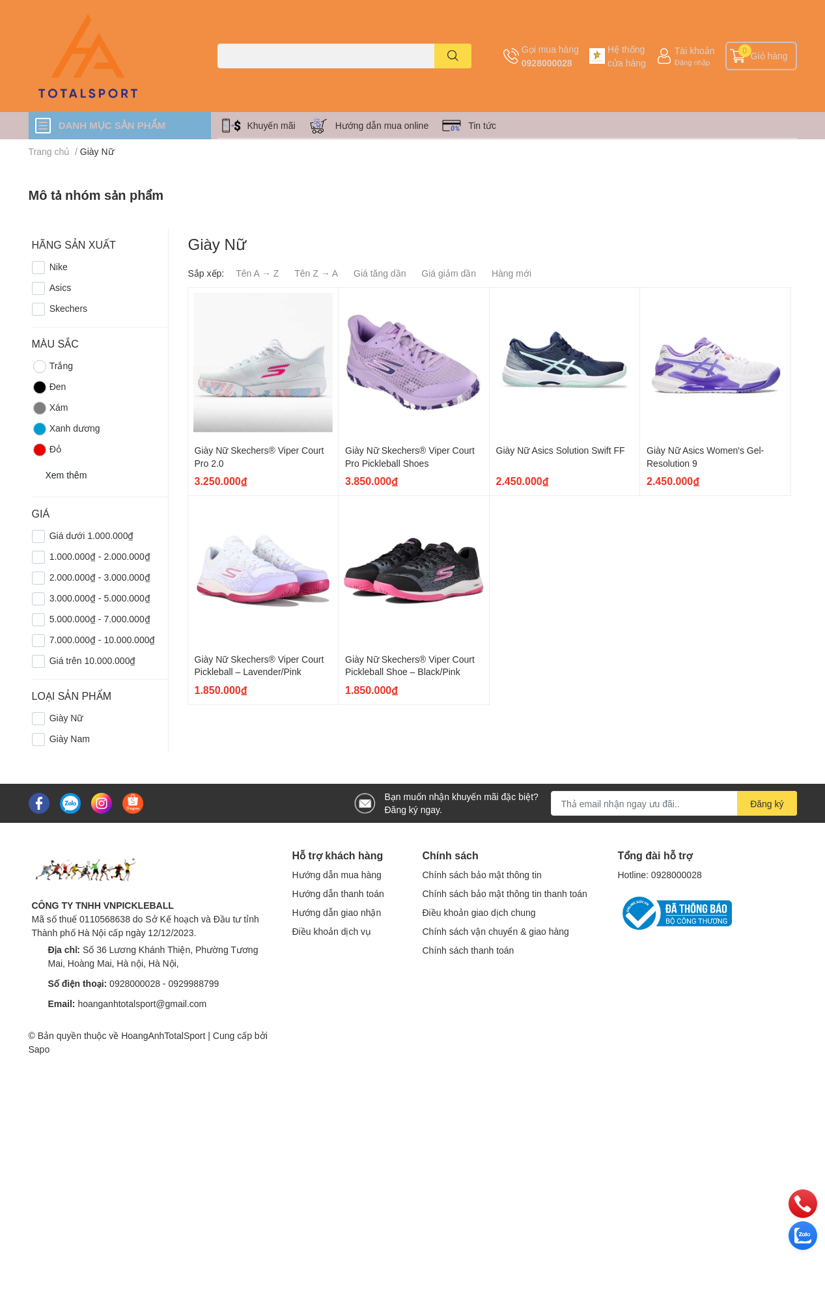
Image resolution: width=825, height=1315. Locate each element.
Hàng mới (511, 273)
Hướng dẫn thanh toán (338, 893)
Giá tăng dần (380, 273)
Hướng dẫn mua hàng (337, 874)
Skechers (68, 308)
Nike (58, 266)
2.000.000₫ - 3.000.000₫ (99, 577)
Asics (60, 287)
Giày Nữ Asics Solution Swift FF (560, 450)
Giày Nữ (66, 717)
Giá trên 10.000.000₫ (92, 660)
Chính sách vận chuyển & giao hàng (496, 931)
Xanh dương (66, 429)
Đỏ (46, 450)
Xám (50, 408)
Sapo (39, 1049)
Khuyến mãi (271, 125)
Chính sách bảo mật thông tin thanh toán (505, 893)
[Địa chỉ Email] (674, 803)
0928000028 (547, 62)
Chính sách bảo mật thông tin (482, 874)
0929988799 (193, 983)
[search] (452, 56)
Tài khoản (695, 50)
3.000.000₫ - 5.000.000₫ (99, 597)
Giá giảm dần (448, 273)
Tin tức (482, 125)
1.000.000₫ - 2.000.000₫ (99, 556)
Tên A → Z (257, 273)
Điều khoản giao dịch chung (479, 912)
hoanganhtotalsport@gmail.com (141, 1003)
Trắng (52, 366)
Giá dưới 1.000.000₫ (91, 535)
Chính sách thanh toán (468, 950)
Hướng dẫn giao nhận (337, 912)
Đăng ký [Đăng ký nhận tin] (766, 803)
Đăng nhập (692, 62)
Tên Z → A (316, 273)
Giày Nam (69, 738)
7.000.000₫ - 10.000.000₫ (102, 639)
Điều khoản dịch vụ (332, 931)
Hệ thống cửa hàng (627, 56)
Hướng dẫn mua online (382, 125)
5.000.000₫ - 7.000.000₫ (99, 618)
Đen (49, 387)
